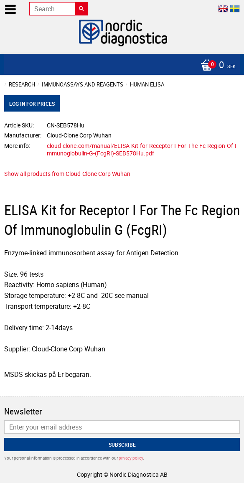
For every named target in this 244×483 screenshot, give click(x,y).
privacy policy (131, 458)
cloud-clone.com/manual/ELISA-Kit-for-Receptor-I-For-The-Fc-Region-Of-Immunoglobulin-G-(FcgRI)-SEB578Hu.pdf (141, 150)
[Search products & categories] (58, 8)
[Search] (81, 9)
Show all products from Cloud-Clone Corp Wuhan (67, 174)
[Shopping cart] (120, 65)
